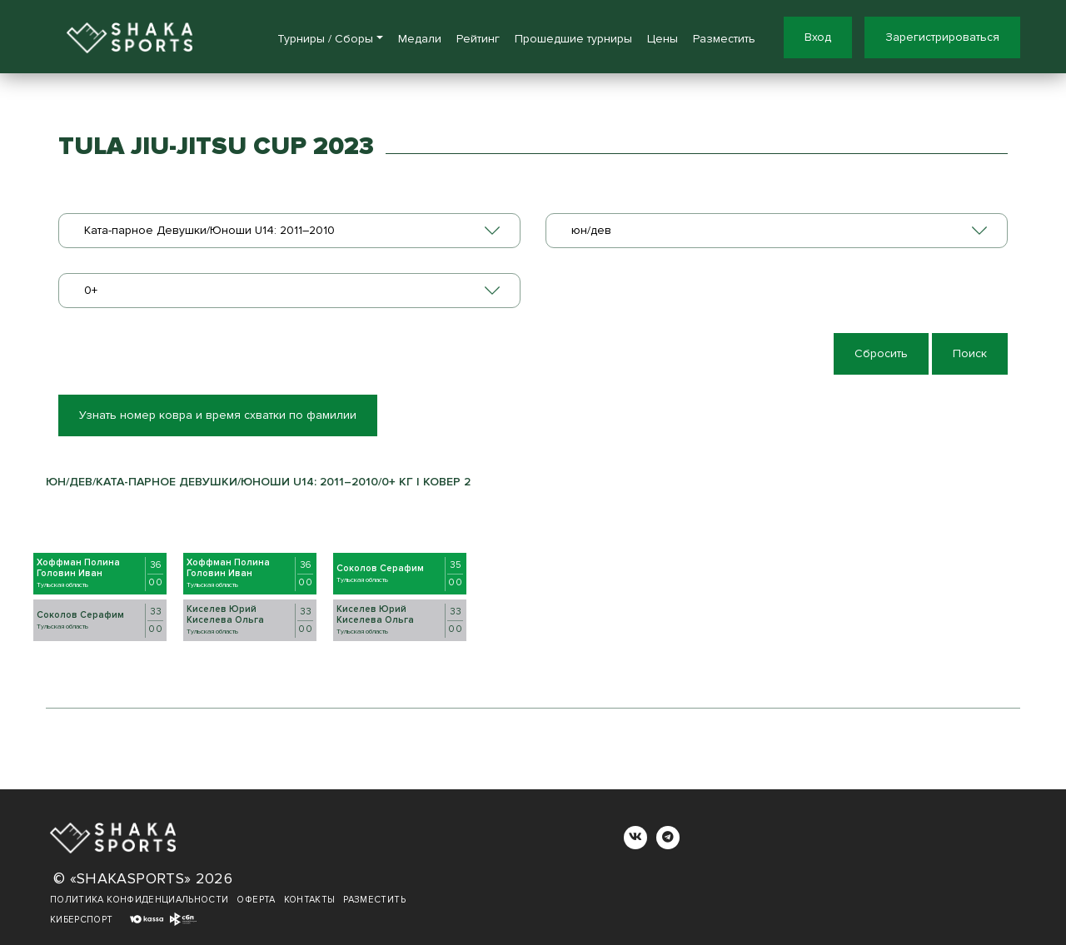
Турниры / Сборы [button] (325, 39)
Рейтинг (478, 39)
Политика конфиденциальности (139, 899)
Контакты (310, 899)
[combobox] (289, 230)
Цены (662, 39)
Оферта (256, 899)
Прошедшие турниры (573, 39)
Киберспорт (81, 919)
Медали (419, 39)
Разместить (724, 39)
